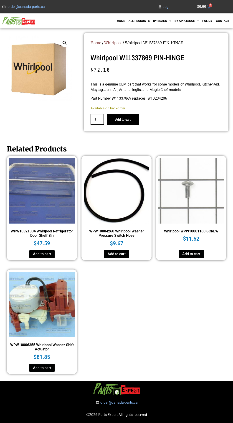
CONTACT (223, 21)
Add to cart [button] (42, 254)
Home (96, 42)
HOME (121, 21)
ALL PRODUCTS (139, 21)
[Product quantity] (97, 119)
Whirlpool (113, 42)
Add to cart (123, 119)
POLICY (207, 21)
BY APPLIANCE (187, 21)
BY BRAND (162, 21)
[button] (65, 43)
